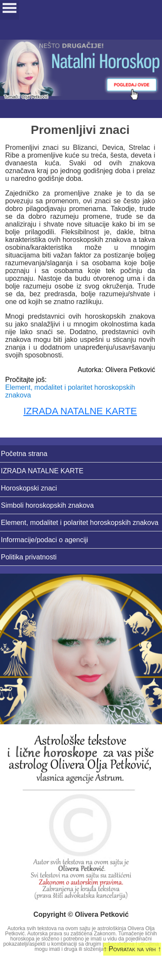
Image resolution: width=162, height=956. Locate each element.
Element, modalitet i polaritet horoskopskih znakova (80, 522)
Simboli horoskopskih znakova (47, 505)
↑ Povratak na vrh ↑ (132, 949)
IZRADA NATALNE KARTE (80, 411)
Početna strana (24, 453)
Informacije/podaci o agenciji (44, 539)
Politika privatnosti (29, 557)
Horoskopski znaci (29, 488)
